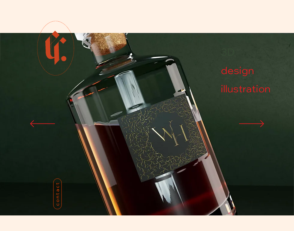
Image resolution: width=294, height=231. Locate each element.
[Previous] (42, 124)
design (237, 70)
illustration (242, 88)
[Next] (251, 124)
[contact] (57, 193)
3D (228, 52)
